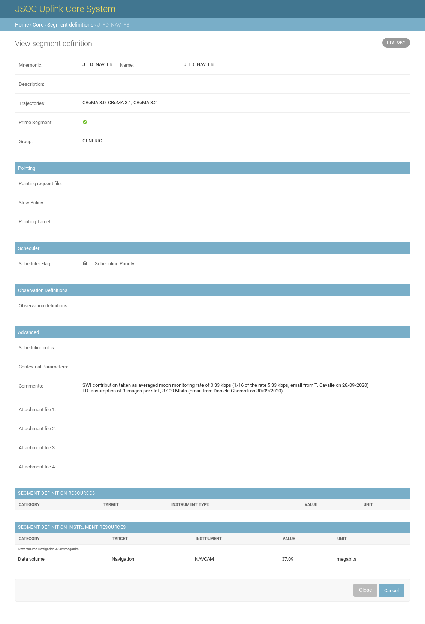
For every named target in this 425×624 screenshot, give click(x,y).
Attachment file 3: (37, 447)
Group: (26, 141)
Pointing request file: (40, 183)
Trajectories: (32, 103)
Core (38, 25)
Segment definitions (70, 25)
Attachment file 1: (37, 409)
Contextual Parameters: (43, 367)
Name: (127, 65)
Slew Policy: (31, 202)
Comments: (31, 386)
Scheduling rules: (37, 347)
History (396, 42)
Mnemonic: (30, 65)
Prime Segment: (35, 122)
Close (365, 590)
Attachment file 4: (37, 467)
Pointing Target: (35, 221)
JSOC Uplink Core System (65, 9)
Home (22, 25)
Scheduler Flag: (35, 263)
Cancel (391, 590)
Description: (31, 84)
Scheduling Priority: (115, 263)
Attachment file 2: (37, 428)
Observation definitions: (44, 305)
